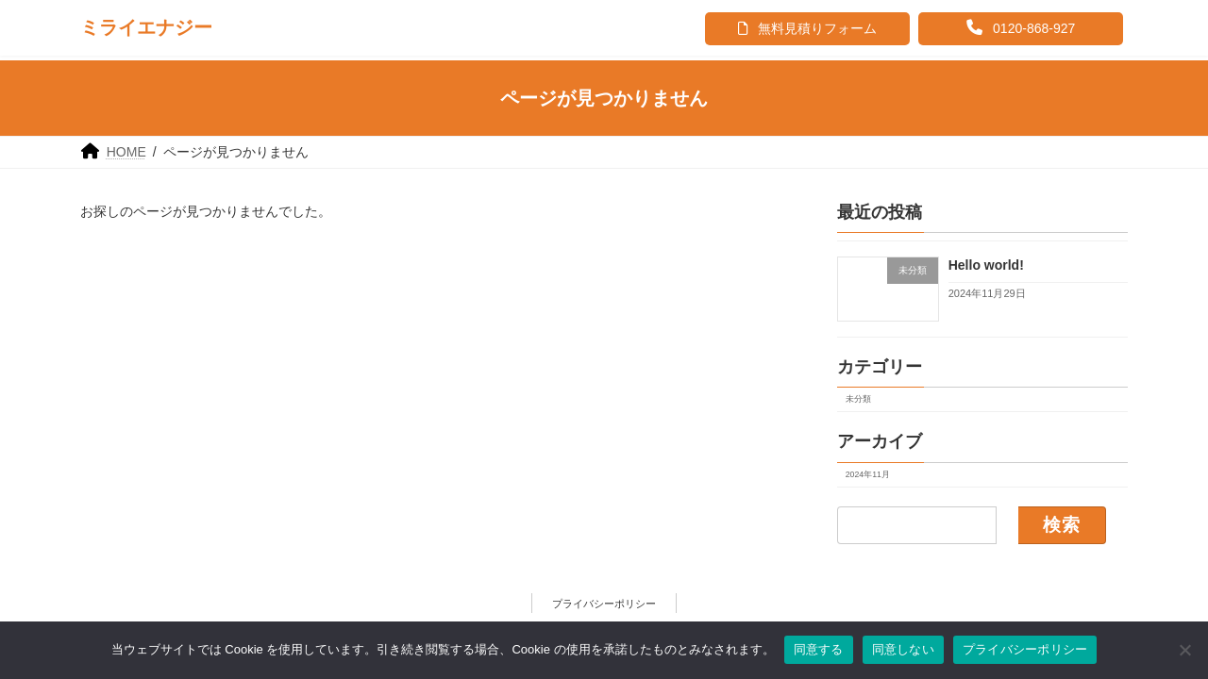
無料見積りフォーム (807, 28)
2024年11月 (868, 474)
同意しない (903, 649)
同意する (819, 649)
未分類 (858, 399)
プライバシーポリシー (604, 603)
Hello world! (986, 265)
